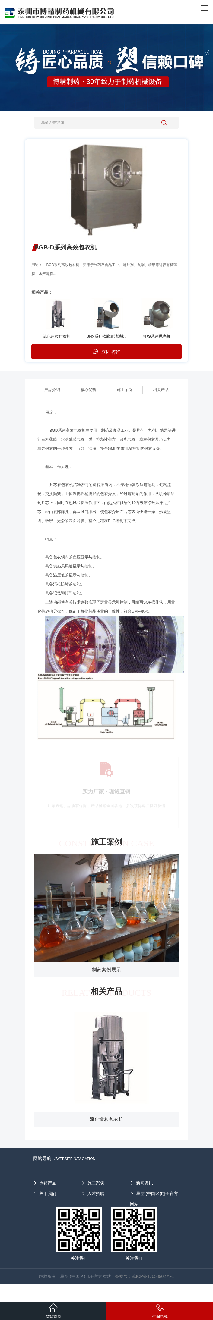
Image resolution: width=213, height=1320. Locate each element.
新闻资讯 (144, 1182)
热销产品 (47, 1182)
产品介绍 (52, 389)
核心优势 (88, 389)
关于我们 (47, 1193)
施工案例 (124, 389)
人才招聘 (95, 1193)
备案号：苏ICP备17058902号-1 (144, 1276)
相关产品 (161, 389)
